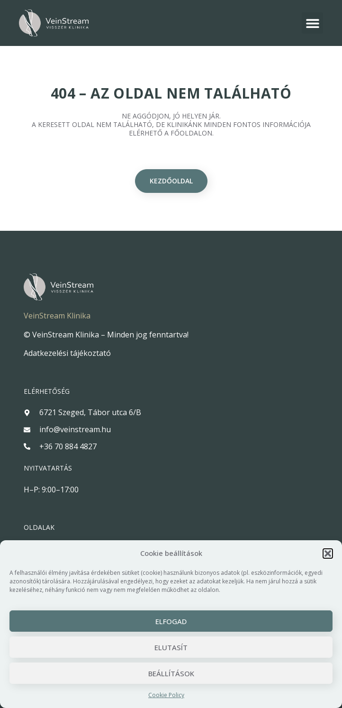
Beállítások (171, 673)
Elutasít (171, 647)
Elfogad (171, 621)
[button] (328, 553)
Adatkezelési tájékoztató (67, 353)
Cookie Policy (166, 695)
